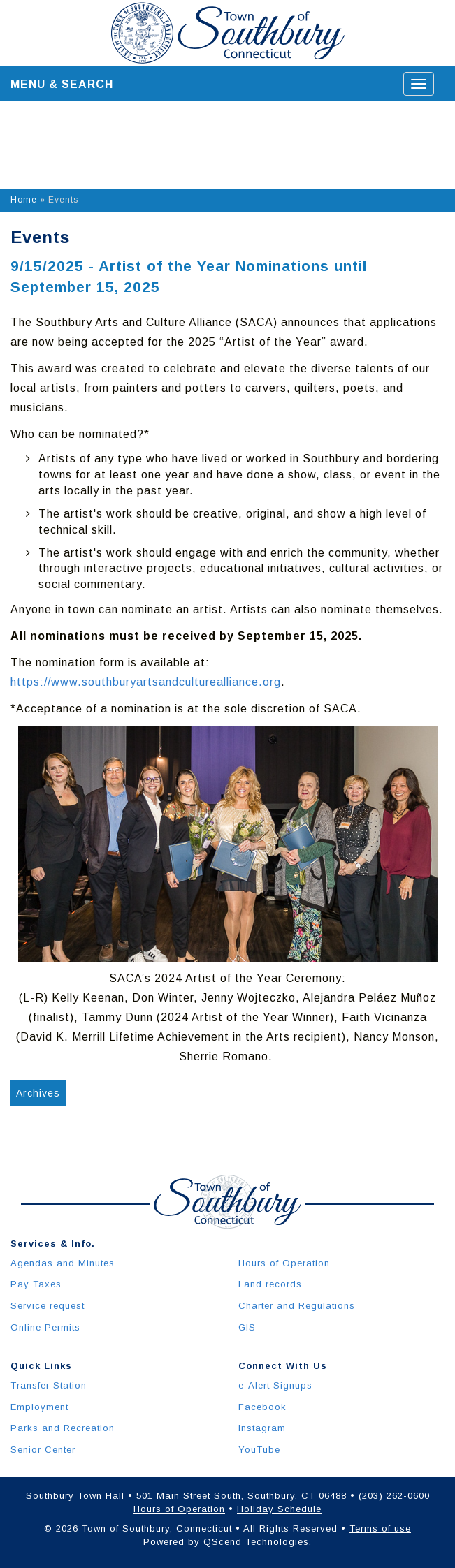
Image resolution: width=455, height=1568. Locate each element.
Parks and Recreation (62, 1428)
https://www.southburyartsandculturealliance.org (145, 682)
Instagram (262, 1428)
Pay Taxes (36, 1284)
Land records (270, 1284)
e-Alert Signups (275, 1385)
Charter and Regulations (296, 1305)
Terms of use (380, 1528)
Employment (39, 1407)
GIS (247, 1327)
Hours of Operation (284, 1263)
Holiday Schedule (279, 1509)
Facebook (262, 1407)
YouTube (259, 1449)
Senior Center (42, 1449)
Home (23, 200)
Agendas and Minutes (62, 1263)
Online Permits (45, 1327)
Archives (38, 1093)
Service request (47, 1305)
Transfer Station (48, 1385)
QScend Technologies (256, 1542)
